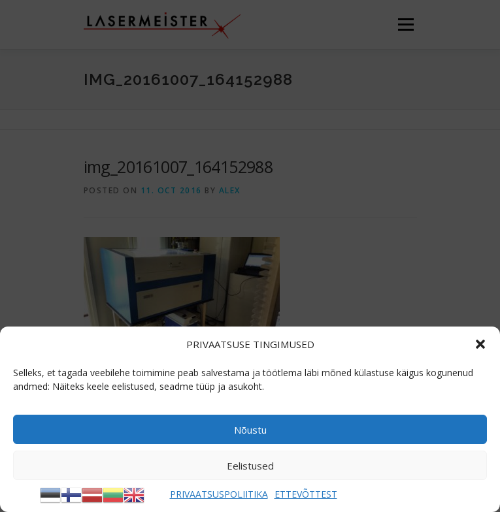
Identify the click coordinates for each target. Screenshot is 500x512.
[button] (480, 344)
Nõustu (250, 429)
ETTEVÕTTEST (306, 494)
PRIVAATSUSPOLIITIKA (219, 494)
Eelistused (250, 465)
